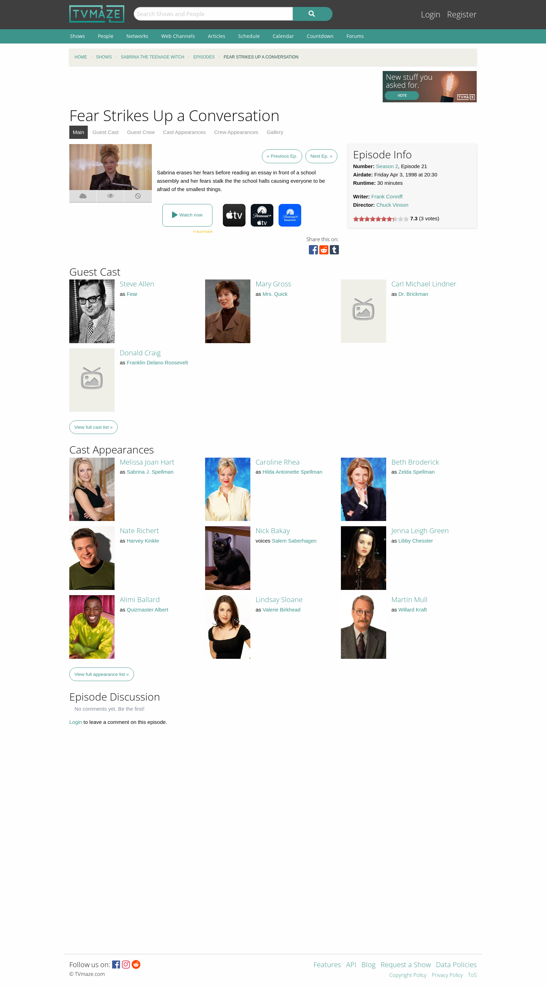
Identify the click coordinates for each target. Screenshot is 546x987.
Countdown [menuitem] (320, 36)
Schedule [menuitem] (249, 36)
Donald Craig (140, 352)
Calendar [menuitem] (283, 36)
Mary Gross (273, 284)
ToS (472, 975)
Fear (132, 294)
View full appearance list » (102, 674)
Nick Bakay (273, 530)
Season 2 (387, 166)
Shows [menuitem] (77, 36)
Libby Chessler (415, 541)
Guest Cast (106, 132)
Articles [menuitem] (216, 36)
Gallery (275, 132)
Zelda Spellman (416, 472)
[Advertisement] (221, 86)
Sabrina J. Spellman (150, 472)
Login (430, 14)
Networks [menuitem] (137, 36)
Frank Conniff (387, 196)
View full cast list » (94, 427)
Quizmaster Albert (147, 610)
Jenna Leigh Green (420, 530)
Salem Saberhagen (294, 541)
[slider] (381, 219)
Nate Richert (139, 530)
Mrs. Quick (275, 294)
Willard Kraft (412, 610)
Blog (368, 965)
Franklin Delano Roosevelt (157, 362)
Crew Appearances (236, 132)
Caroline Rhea (278, 462)
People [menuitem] (106, 36)
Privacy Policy (447, 975)
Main (78, 132)
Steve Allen (137, 284)
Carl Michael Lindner (424, 284)
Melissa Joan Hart (147, 462)
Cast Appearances (184, 132)
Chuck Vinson (392, 205)
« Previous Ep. (282, 156)
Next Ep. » (321, 156)
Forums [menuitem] (355, 36)
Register (462, 14)
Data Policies (456, 965)
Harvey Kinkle (143, 541)
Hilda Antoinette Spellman (292, 472)
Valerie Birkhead (282, 610)
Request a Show (406, 965)
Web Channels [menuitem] (178, 36)
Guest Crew (141, 132)
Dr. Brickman (413, 294)
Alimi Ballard (140, 599)
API (351, 965)
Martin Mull (409, 599)
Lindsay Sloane (279, 599)
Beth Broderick (415, 462)
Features (327, 965)
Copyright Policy (408, 975)
